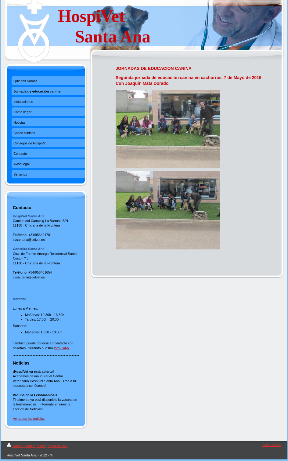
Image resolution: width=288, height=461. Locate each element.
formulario (61, 348)
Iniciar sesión (271, 445)
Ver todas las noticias (29, 418)
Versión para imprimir (26, 446)
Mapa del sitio (58, 446)
